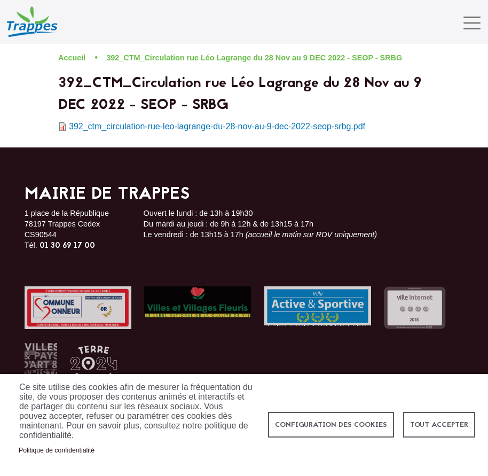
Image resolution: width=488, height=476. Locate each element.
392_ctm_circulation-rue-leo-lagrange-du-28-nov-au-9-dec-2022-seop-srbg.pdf (217, 126)
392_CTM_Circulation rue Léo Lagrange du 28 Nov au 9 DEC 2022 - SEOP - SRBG (254, 57)
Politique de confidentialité (57, 450)
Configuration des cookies (331, 425)
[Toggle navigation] (472, 23)
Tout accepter (439, 425)
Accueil (71, 57)
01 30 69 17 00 (67, 246)
